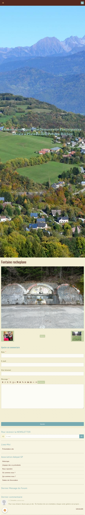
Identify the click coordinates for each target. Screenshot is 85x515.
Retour (42, 336)
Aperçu (41, 382)
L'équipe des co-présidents (11, 465)
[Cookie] (4, 510)
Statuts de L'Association (10, 480)
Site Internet (6, 370)
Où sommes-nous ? (8, 473)
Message (4, 379)
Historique (5, 461)
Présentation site (8, 449)
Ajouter (42, 424)
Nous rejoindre (7, 469)
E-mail (3, 361)
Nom (3, 352)
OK (82, 436)
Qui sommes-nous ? (9, 476)
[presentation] (18, 415)
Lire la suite (79, 509)
